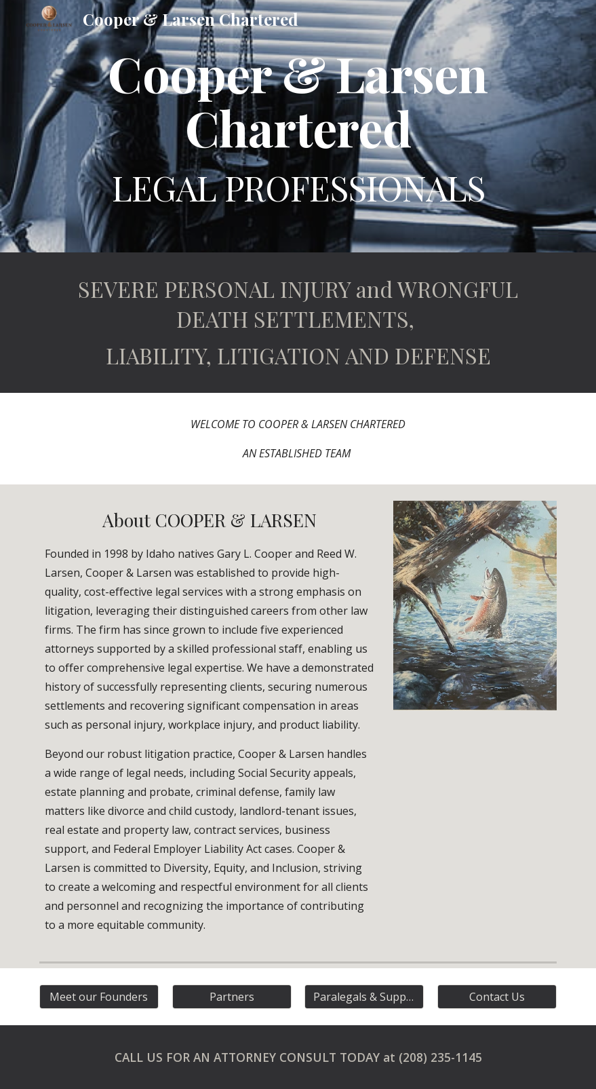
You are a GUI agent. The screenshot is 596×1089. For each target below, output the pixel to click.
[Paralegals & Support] (364, 996)
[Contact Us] (497, 996)
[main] (298, 126)
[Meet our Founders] (99, 996)
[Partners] (232, 996)
